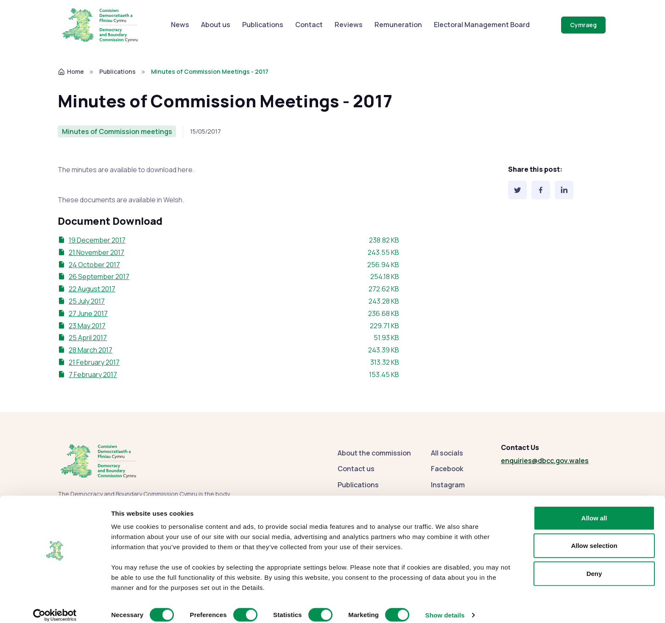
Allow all (594, 509)
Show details (445, 606)
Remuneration (398, 24)
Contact (309, 24)
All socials (447, 453)
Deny (594, 564)
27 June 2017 (88, 313)
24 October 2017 (94, 264)
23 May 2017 (87, 325)
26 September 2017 (99, 276)
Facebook (447, 468)
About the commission (374, 453)
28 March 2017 (90, 350)
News (180, 24)
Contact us (356, 468)
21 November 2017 (96, 252)
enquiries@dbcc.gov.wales (545, 460)
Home (71, 71)
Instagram (448, 484)
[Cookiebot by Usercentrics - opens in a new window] (55, 606)
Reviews (349, 24)
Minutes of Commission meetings (117, 131)
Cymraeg (583, 25)
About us (215, 24)
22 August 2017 (92, 288)
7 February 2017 (93, 374)
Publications (262, 24)
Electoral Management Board (482, 24)
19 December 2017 (97, 240)
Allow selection (594, 537)
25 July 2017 (87, 301)
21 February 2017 (94, 362)
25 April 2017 (88, 337)
